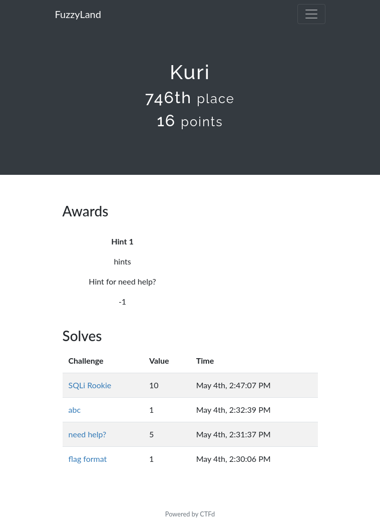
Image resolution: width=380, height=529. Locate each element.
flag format (88, 458)
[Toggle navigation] (311, 14)
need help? (88, 434)
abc (75, 409)
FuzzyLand (78, 14)
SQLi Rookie (90, 385)
